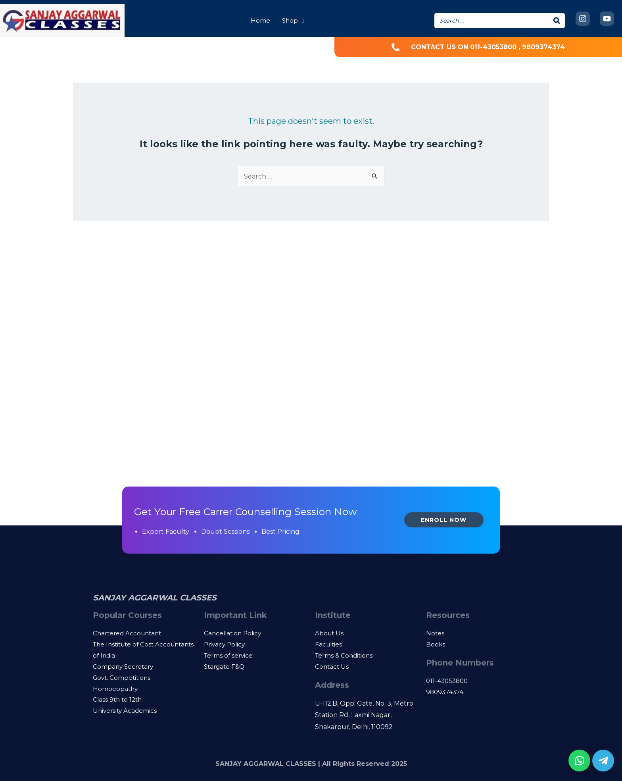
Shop (293, 20)
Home (260, 20)
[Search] (557, 20)
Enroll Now (443, 519)
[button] (579, 760)
